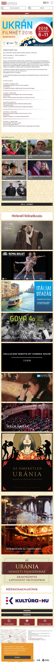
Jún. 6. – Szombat (27, 204)
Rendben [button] (17, 657)
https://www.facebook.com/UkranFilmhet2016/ (14, 71)
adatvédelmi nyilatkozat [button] (11, 653)
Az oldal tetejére (45, 624)
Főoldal (27, 624)
